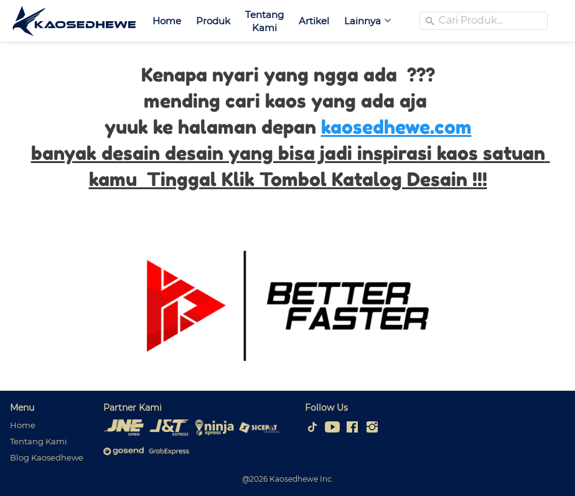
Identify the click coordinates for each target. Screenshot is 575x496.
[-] (312, 427)
